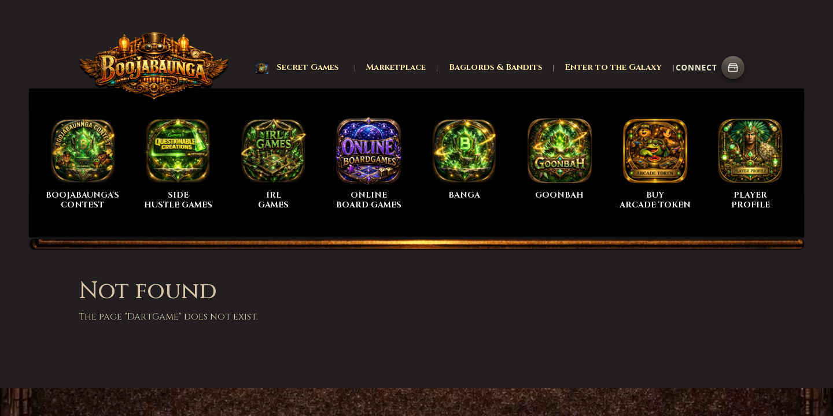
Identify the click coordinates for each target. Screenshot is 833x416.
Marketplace (396, 67)
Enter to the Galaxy (613, 67)
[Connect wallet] (732, 67)
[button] (296, 67)
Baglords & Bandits (495, 67)
